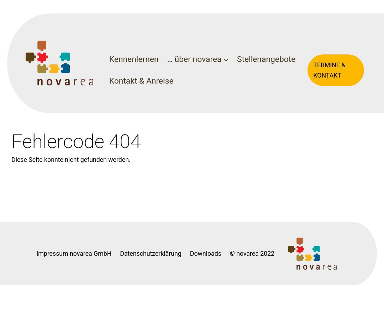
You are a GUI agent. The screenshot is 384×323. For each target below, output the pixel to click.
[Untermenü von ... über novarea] (225, 59)
